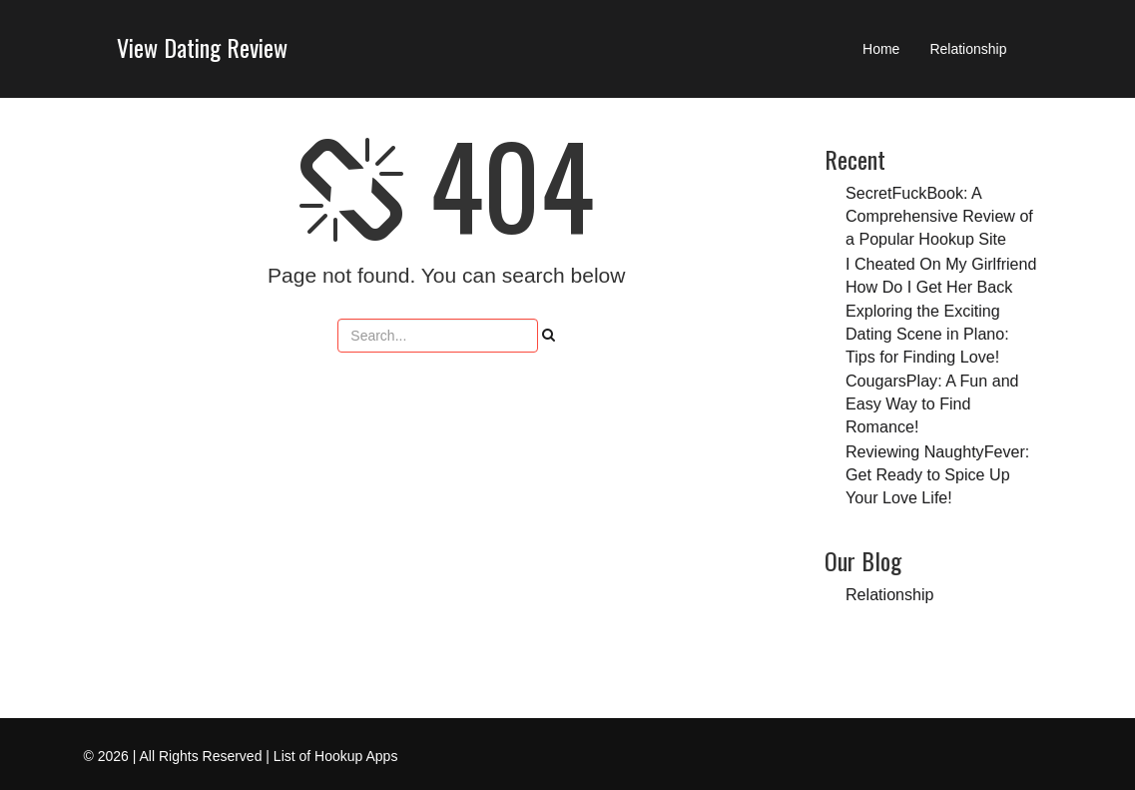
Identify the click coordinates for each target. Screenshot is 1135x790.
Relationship (967, 49)
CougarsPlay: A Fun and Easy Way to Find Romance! (932, 403)
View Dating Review (202, 47)
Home (880, 49)
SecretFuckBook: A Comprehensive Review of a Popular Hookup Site (939, 216)
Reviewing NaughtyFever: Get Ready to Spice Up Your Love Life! (937, 474)
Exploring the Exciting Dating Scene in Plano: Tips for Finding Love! (927, 334)
